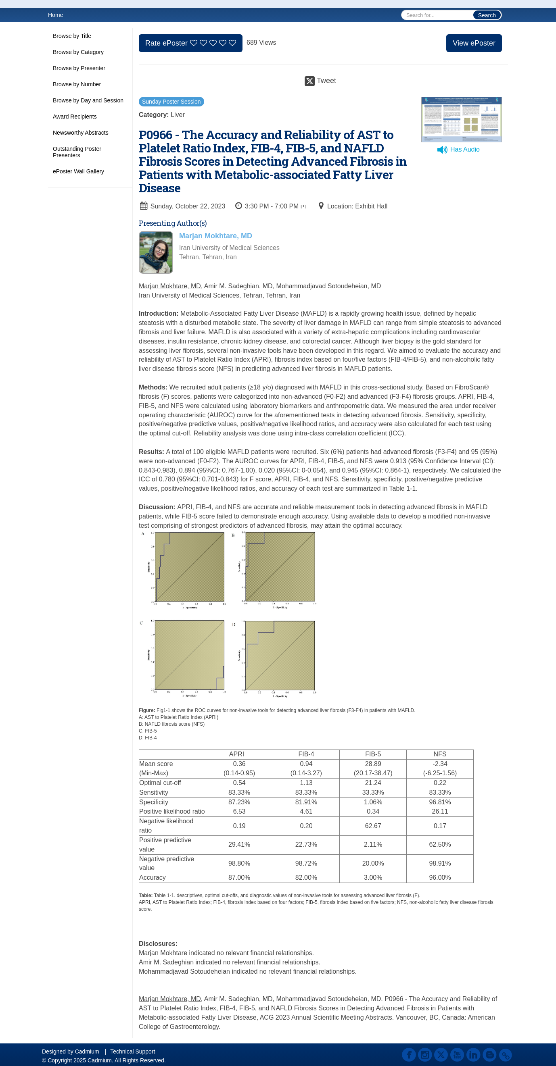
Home (55, 15)
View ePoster (474, 43)
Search (487, 15)
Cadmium (87, 1051)
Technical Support (132, 1051)
